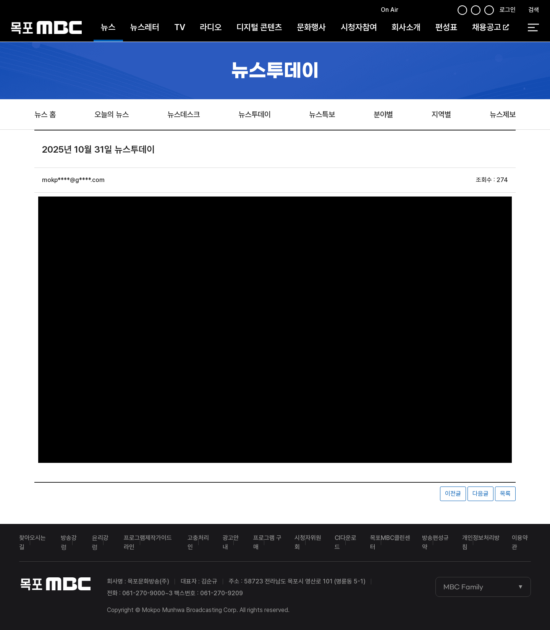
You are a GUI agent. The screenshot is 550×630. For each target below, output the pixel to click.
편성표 (446, 27)
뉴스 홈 (45, 114)
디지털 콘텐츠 (259, 27)
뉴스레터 (144, 27)
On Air (389, 10)
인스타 (447, 10)
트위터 (420, 10)
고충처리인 (198, 542)
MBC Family (463, 587)
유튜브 (434, 10)
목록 (505, 493)
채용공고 (490, 27)
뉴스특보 (322, 114)
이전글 (453, 493)
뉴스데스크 (183, 114)
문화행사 (311, 27)
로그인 (508, 10)
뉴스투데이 (254, 114)
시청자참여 (359, 27)
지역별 (441, 114)
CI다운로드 (345, 542)
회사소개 (406, 27)
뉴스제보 (503, 114)
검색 (533, 10)
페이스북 (406, 10)
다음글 (480, 493)
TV (179, 27)
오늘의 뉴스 (111, 114)
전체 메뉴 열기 (533, 27)
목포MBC (46, 27)
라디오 (211, 27)
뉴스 (108, 27)
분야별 (383, 114)
